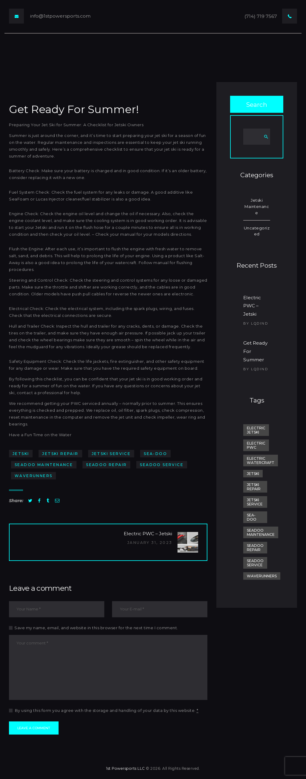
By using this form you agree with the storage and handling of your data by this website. (106, 710)
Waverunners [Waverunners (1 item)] (262, 576)
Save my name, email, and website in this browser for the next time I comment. (96, 627)
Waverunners (33, 475)
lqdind (259, 323)
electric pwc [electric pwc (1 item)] (256, 445)
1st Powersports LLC (125, 768)
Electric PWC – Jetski (252, 306)
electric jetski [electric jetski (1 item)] (256, 430)
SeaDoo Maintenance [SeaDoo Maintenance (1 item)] (261, 532)
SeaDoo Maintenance (44, 464)
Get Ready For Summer (255, 351)
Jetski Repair (60, 453)
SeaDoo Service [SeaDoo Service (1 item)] (255, 563)
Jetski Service (111, 453)
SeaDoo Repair (106, 464)
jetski (21, 453)
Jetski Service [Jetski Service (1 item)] (255, 502)
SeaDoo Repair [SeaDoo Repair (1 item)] (255, 547)
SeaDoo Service (161, 464)
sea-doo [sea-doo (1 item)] (251, 517)
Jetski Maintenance (256, 206)
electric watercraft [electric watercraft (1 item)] (260, 460)
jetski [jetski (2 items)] (253, 473)
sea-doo (155, 453)
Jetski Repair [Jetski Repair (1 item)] (254, 486)
